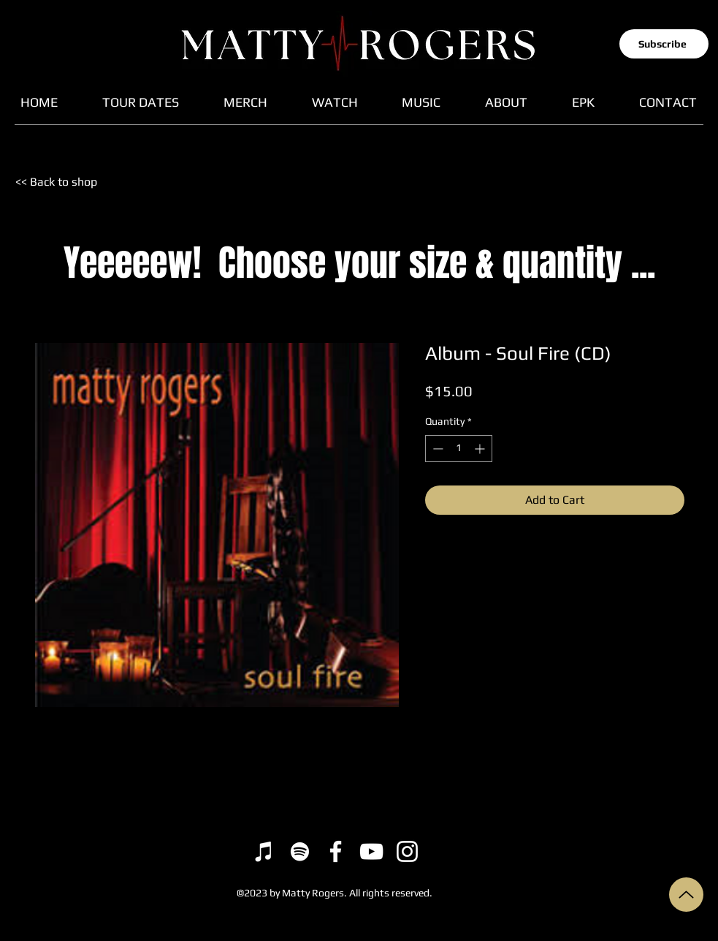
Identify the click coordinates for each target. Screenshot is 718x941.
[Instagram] (407, 851)
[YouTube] (371, 851)
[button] (664, 43)
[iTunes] (264, 851)
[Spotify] (300, 851)
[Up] (686, 894)
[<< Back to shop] (66, 182)
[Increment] (481, 448)
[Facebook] (335, 851)
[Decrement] (436, 448)
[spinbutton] (459, 448)
